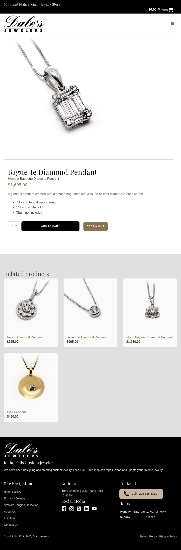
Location (9, 518)
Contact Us (11, 524)
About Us (10, 511)
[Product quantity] (13, 226)
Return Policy (148, 536)
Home (12, 178)
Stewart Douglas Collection (21, 505)
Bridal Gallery (12, 491)
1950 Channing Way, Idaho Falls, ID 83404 (83, 493)
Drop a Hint (95, 226)
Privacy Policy (168, 536)
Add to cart (50, 226)
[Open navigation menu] (172, 23)
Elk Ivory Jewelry (14, 498)
